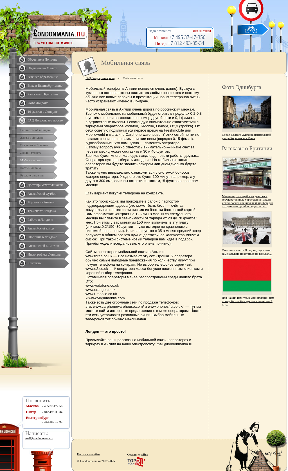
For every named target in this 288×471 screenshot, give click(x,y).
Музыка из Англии (41, 202)
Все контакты (202, 30)
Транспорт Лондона (42, 211)
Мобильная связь (31, 160)
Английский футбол (42, 194)
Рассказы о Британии (43, 94)
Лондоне (140, 101)
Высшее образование (43, 77)
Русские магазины (32, 175)
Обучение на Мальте (42, 68)
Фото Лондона (38, 103)
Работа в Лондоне (40, 220)
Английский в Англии (43, 246)
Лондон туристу (30, 152)
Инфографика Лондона (44, 254)
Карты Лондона (30, 167)
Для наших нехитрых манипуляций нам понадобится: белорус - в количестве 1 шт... (248, 301)
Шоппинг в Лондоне (42, 237)
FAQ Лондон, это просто (45, 120)
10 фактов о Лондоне (43, 112)
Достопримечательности (45, 185)
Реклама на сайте (88, 454)
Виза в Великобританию (45, 86)
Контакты (35, 263)
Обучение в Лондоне (42, 59)
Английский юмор (41, 228)
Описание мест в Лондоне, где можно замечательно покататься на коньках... (247, 252)
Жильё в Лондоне (31, 137)
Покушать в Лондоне (34, 145)
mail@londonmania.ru (39, 438)
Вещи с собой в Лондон (35, 130)
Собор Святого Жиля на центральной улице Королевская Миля (246, 136)
